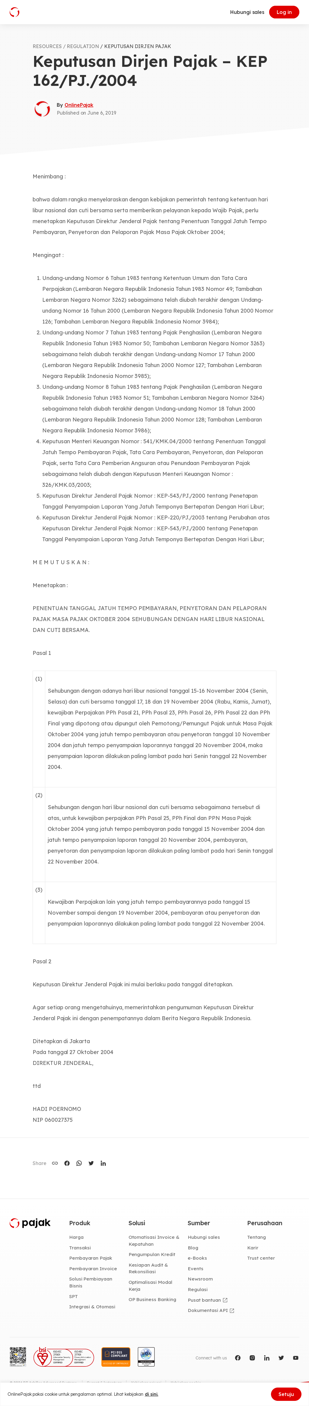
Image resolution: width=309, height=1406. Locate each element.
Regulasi (198, 1290)
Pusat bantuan (204, 1300)
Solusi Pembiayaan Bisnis (90, 1282)
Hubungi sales (247, 12)
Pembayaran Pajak (90, 1258)
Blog (193, 1248)
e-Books (197, 1258)
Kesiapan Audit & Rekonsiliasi (148, 1268)
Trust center (261, 1258)
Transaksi (80, 1248)
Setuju (286, 1394)
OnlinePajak (79, 105)
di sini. (151, 1394)
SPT (73, 1297)
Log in (284, 12)
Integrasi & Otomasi (92, 1307)
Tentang (256, 1237)
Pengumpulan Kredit (152, 1255)
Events (195, 1269)
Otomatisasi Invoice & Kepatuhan (154, 1240)
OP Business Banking (153, 1300)
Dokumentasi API (208, 1311)
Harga (76, 1237)
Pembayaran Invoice (93, 1269)
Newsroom (200, 1279)
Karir (252, 1248)
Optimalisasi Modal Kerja (150, 1286)
